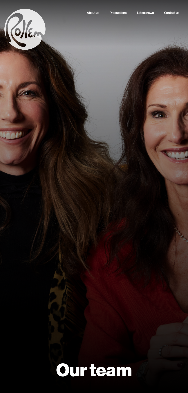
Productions (118, 13)
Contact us (171, 13)
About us (93, 13)
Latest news (145, 13)
